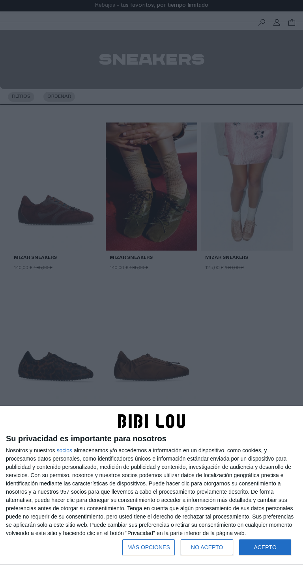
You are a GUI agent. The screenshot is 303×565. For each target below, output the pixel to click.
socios (64, 450)
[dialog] (151, 485)
